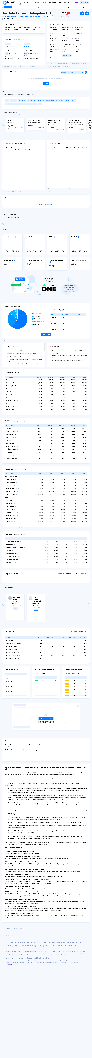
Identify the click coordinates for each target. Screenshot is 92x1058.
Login (46, 83)
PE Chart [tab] (53, 144)
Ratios (25, 7)
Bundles (44, 3)
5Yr (42, 149)
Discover (66, 3)
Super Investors (52, 3)
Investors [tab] (82, 631)
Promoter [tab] (73, 631)
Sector (60, 3)
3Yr (38, 149)
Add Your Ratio (67, 55)
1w (18, 149)
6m (30, 149)
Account (84, 3)
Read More (9, 964)
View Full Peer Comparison (46, 204)
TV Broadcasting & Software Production (33, 17)
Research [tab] (44, 673)
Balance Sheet (53, 7)
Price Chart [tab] (9, 144)
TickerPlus (75, 3)
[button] (72, 72)
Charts (15, 7)
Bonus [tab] (69, 574)
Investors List (46, 335)
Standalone (8, 7)
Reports (84, 7)
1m (22, 149)
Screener (37, 3)
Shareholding (32, 7)
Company (9, 11)
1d (15, 149)
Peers (20, 7)
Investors (77, 7)
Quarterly (40, 7)
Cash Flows (62, 7)
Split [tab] (83, 574)
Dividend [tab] (60, 574)
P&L (46, 7)
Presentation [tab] (75, 673)
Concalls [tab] (68, 673)
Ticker (4, 11)
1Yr (34, 149)
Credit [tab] (37, 673)
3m (26, 149)
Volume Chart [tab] (20, 144)
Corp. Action (69, 7)
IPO (31, 3)
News (89, 7)
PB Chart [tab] (61, 144)
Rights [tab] (76, 574)
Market (26, 3)
